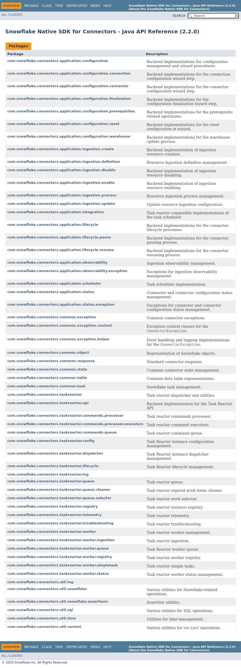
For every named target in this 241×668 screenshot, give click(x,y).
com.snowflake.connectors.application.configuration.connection (69, 73)
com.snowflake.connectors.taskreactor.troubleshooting (60, 523)
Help (107, 6)
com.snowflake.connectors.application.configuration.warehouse (68, 136)
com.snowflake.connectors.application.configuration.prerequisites (71, 111)
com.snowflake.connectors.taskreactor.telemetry (54, 515)
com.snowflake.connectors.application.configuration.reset (63, 124)
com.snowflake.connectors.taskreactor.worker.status (58, 574)
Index (95, 6)
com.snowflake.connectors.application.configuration (57, 61)
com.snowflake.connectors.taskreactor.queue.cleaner (58, 490)
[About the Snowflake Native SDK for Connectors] (169, 9)
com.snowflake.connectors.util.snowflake (47, 589)
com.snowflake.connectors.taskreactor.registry (52, 506)
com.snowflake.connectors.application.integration (55, 212)
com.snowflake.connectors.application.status (50, 292)
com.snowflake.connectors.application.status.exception (61, 304)
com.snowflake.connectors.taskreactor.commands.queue (61, 432)
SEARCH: (179, 16)
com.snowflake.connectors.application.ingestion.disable (61, 170)
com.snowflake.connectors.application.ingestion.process (61, 195)
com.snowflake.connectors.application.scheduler (54, 283)
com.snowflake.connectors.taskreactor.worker (51, 532)
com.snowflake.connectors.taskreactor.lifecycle (53, 466)
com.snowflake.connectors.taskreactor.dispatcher (55, 453)
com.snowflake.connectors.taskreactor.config (50, 441)
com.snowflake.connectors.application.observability (57, 262)
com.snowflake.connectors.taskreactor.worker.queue (58, 548)
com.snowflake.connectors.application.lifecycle (52, 225)
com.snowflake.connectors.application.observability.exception (67, 271)
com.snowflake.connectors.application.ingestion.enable (61, 183)
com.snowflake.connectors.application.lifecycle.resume (60, 250)
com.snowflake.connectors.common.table (47, 378)
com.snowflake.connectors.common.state (47, 369)
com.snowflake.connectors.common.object (48, 352)
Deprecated (76, 6)
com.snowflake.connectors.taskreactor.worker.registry (59, 557)
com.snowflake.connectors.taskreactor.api (48, 403)
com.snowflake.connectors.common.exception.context (59, 325)
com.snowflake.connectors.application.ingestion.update (61, 204)
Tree (59, 6)
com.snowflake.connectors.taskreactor (44, 394)
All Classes (12, 15)
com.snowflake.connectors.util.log (40, 582)
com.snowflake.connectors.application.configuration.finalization (69, 99)
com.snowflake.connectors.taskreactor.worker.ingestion (61, 540)
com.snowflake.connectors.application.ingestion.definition (63, 162)
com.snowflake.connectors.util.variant (44, 627)
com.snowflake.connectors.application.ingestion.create (60, 149)
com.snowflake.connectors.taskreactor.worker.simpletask (62, 565)
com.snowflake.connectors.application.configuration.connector (67, 86)
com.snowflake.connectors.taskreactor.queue (51, 481)
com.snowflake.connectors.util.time (41, 618)
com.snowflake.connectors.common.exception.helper (58, 339)
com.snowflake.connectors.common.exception (51, 317)
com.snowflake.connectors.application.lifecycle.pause (59, 237)
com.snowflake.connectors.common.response (51, 361)
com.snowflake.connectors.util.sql (40, 610)
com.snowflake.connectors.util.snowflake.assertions (57, 601)
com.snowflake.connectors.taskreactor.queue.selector (59, 498)
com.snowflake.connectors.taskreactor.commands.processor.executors (75, 424)
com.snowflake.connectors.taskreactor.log (48, 474)
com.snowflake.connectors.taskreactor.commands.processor (65, 416)
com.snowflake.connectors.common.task (46, 386)
